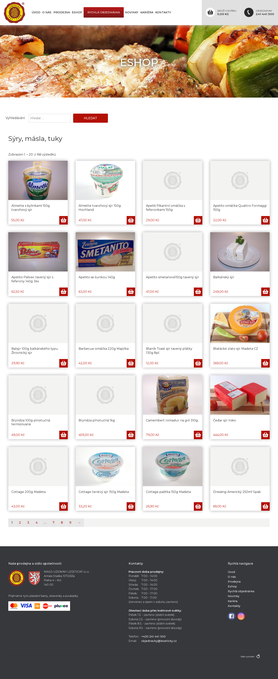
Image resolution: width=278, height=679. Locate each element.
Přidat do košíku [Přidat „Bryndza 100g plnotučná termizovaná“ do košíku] (63, 435)
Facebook (231, 616)
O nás (46, 12)
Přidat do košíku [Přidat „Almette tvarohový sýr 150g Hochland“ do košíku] (131, 220)
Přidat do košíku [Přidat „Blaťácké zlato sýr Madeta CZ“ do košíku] (265, 363)
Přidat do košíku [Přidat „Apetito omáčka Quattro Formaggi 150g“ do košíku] (265, 220)
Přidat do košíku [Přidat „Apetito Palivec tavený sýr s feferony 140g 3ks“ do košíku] (63, 292)
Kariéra (146, 12)
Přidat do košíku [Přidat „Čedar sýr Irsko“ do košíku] (265, 435)
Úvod (36, 12)
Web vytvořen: (248, 656)
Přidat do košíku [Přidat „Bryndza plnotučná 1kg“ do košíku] (131, 435)
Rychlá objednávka (103, 12)
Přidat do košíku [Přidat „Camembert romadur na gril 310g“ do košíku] (198, 435)
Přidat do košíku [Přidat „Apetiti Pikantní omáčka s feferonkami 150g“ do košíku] (198, 220)
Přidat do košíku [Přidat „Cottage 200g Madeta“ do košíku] (63, 506)
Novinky (131, 12)
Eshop (77, 12)
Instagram (241, 616)
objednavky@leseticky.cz (159, 641)
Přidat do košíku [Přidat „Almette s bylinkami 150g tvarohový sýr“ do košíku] (63, 220)
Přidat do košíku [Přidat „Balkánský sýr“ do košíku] (265, 292)
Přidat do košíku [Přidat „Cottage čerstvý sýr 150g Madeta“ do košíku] (131, 506)
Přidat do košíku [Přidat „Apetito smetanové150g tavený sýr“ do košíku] (198, 292)
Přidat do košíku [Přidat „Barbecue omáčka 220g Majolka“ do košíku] (131, 363)
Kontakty (163, 12)
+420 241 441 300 (153, 636)
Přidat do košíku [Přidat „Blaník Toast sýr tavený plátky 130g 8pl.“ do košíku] (198, 363)
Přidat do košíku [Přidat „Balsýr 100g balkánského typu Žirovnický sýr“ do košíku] (63, 363)
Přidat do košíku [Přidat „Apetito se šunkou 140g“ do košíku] (131, 292)
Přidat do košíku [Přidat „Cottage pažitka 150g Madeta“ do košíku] (198, 506)
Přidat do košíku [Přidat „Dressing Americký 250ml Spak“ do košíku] (265, 506)
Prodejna (61, 12)
